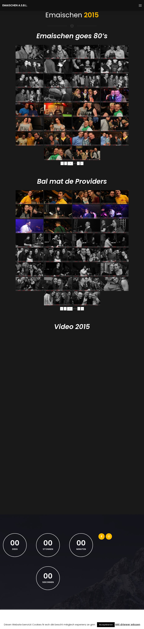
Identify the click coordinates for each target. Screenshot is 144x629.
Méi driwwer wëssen (127, 624)
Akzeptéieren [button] (106, 624)
